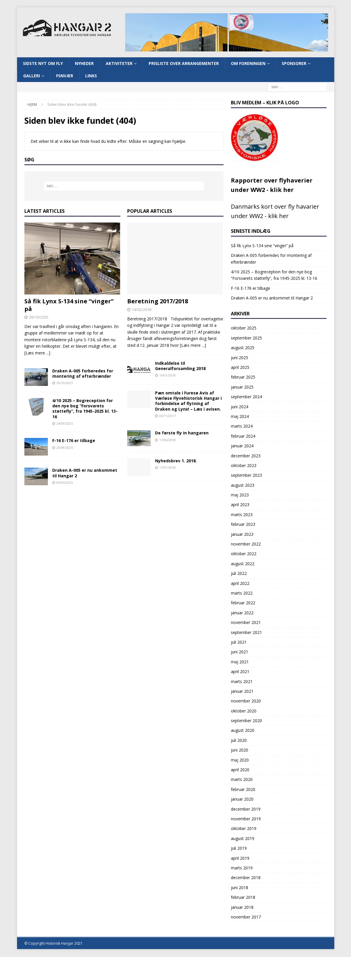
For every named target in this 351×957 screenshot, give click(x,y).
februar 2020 (243, 790)
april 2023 (240, 505)
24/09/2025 (64, 424)
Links (91, 76)
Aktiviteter (119, 63)
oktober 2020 (243, 711)
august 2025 (242, 348)
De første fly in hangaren (182, 433)
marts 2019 (242, 868)
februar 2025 (243, 377)
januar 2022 (242, 613)
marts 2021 (242, 682)
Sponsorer (294, 63)
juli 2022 (239, 574)
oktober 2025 (243, 328)
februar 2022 (243, 603)
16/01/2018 (167, 376)
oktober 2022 (243, 554)
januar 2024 (242, 446)
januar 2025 (242, 387)
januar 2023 (242, 534)
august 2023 (242, 485)
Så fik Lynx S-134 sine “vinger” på (69, 305)
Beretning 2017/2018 (157, 302)
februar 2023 (243, 525)
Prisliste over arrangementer (184, 63)
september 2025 (246, 338)
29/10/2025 (64, 383)
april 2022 (240, 583)
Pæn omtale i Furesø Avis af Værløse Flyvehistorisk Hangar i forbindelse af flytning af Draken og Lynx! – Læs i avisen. (188, 401)
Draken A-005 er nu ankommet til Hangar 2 (84, 473)
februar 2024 (243, 436)
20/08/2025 (64, 448)
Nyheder (84, 63)
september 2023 (246, 475)
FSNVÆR (64, 76)
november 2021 (246, 623)
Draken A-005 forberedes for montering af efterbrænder (82, 374)
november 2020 (246, 701)
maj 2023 (240, 495)
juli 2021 (239, 642)
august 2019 (242, 838)
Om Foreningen (248, 63)
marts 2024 (242, 426)
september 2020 (246, 721)
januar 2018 (242, 907)
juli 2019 (239, 848)
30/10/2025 (38, 317)
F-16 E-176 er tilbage (73, 441)
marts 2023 (242, 515)
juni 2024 (239, 407)
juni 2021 (239, 652)
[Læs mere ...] (37, 353)
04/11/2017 (167, 416)
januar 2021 (242, 692)
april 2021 (240, 672)
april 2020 (240, 770)
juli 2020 (239, 741)
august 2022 (242, 564)
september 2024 (246, 397)
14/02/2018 (141, 310)
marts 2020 (242, 780)
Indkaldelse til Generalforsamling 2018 (180, 366)
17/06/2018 (167, 440)
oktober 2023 (243, 466)
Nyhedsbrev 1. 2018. (176, 461)
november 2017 (246, 917)
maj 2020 (240, 760)
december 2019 (246, 809)
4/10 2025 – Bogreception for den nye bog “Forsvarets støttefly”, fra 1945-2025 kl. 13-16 (84, 409)
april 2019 (240, 858)
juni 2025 (239, 358)
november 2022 (246, 544)
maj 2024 (240, 417)
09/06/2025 (64, 483)
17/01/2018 (167, 468)
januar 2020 (242, 799)
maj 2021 (240, 662)
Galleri (31, 76)
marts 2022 (242, 593)
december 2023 (246, 456)
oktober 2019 (243, 829)
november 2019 (246, 819)
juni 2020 (239, 750)
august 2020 (242, 731)
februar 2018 (243, 898)
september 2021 (246, 632)
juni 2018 (239, 888)
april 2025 (240, 368)
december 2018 (246, 878)
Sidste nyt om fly (43, 63)
